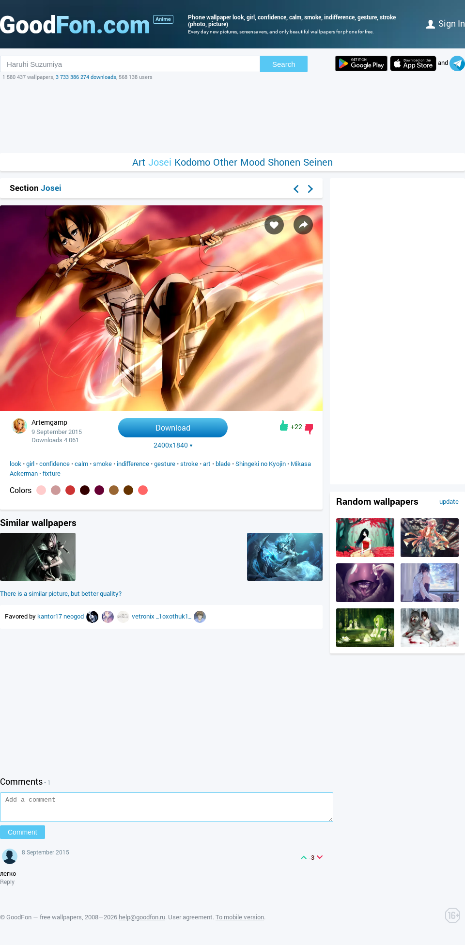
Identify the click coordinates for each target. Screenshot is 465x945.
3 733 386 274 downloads (86, 76)
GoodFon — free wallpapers (44, 921)
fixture (52, 473)
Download (172, 427)
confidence (54, 463)
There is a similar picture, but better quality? (61, 593)
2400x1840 (173, 445)
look (15, 463)
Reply (7, 886)
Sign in (445, 23)
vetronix (144, 616)
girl (30, 463)
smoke (102, 463)
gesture (164, 463)
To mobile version (240, 921)
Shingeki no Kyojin (260, 463)
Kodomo (192, 162)
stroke (189, 463)
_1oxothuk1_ (174, 616)
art (207, 463)
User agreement (190, 921)
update (449, 501)
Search (283, 64)
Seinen (318, 162)
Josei (159, 162)
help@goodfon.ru (142, 921)
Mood (252, 162)
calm (81, 463)
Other (225, 162)
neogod (74, 616)
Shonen (284, 162)
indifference (133, 463)
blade (223, 463)
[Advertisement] (232, 117)
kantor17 (50, 616)
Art (138, 162)
